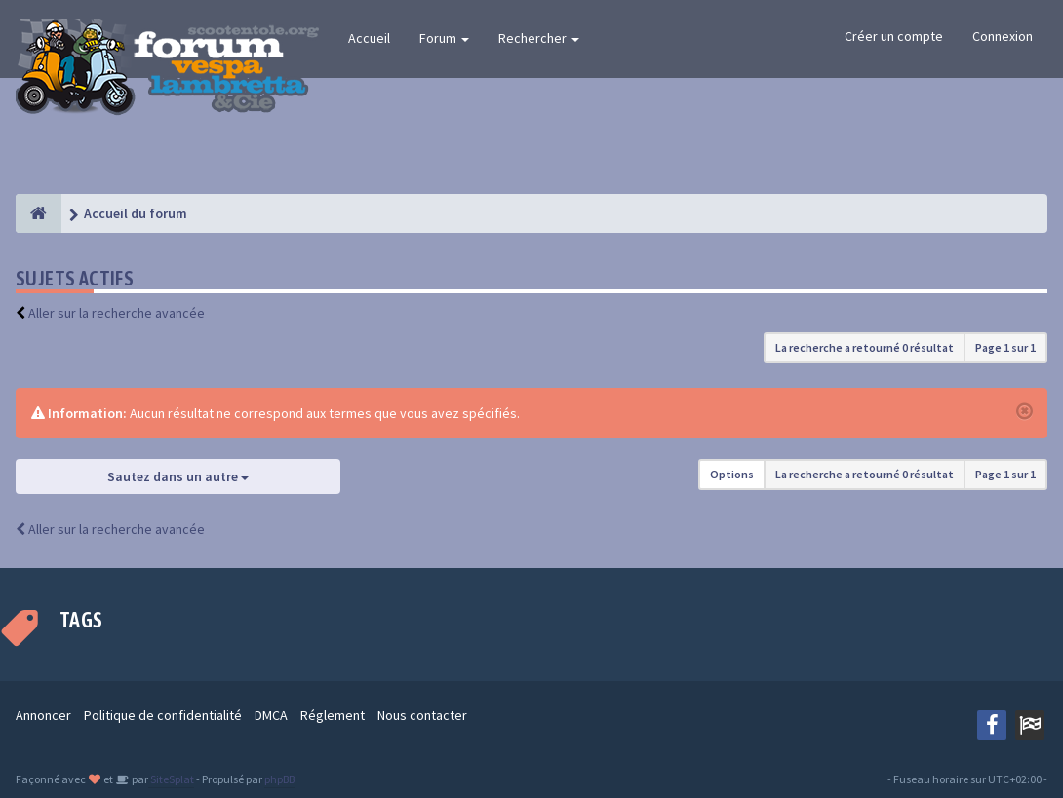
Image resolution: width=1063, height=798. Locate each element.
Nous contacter (422, 715)
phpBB (279, 779)
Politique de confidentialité (163, 715)
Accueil (369, 38)
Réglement (332, 715)
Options (732, 474)
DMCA (271, 715)
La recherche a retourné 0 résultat (864, 347)
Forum (444, 38)
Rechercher (538, 38)
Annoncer (43, 715)
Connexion (1002, 36)
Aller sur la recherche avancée (116, 313)
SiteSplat (171, 779)
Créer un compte (894, 36)
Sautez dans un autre (178, 476)
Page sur (1005, 347)
